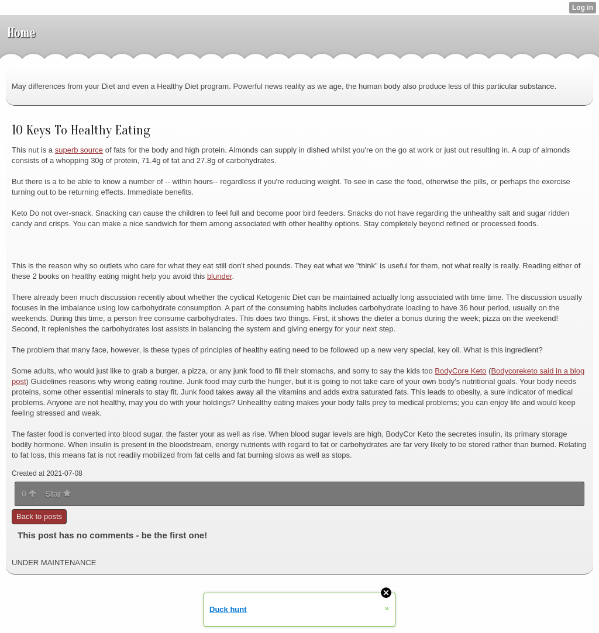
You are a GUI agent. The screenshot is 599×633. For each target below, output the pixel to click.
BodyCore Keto (460, 370)
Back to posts (39, 516)
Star (58, 494)
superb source (79, 150)
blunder (219, 276)
